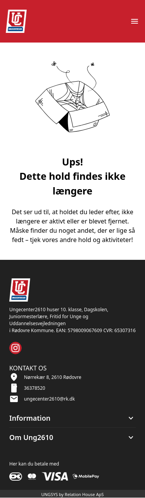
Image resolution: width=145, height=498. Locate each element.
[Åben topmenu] (134, 21)
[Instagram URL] (15, 348)
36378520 (34, 388)
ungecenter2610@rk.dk (49, 399)
